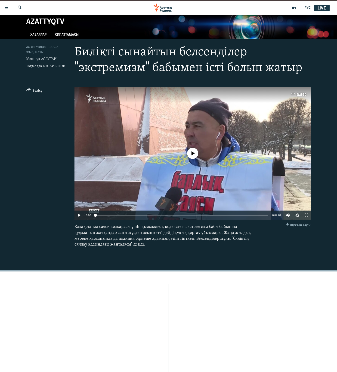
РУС (307, 8)
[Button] (34, 91)
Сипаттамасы (67, 35)
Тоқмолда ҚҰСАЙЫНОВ (45, 66)
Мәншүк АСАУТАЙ (41, 59)
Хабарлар (38, 35)
